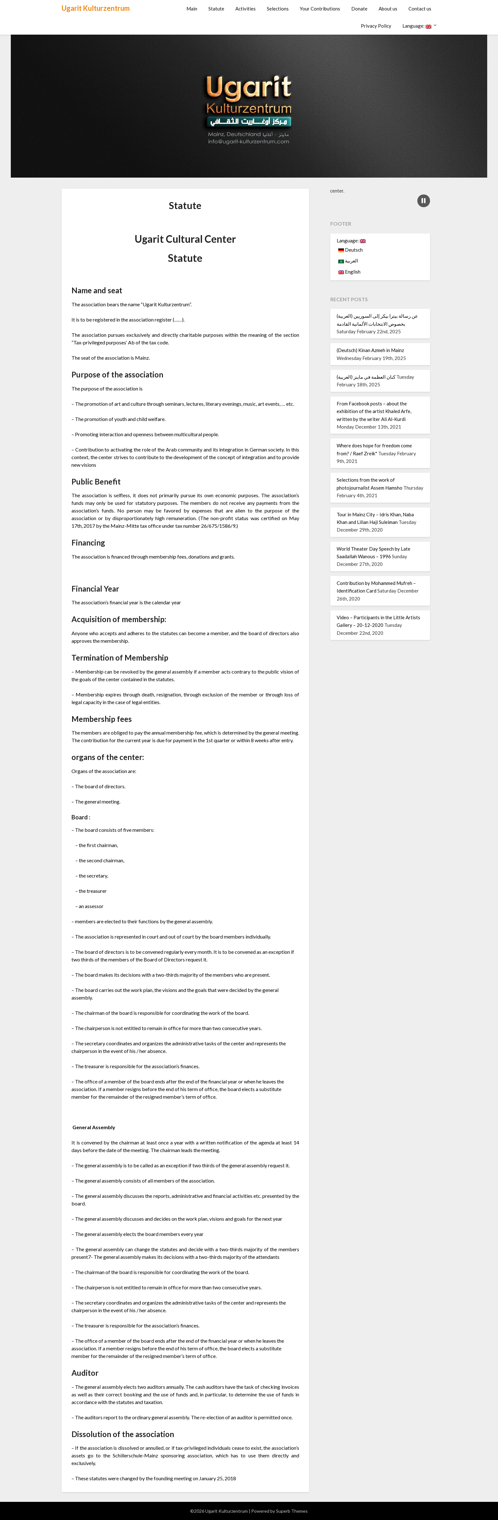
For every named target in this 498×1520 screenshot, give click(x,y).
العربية (348, 260)
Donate (359, 8)
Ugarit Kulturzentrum (96, 8)
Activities (245, 8)
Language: (416, 26)
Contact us (419, 8)
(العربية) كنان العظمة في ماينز (366, 377)
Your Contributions (320, 8)
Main (191, 8)
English (349, 272)
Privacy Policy (376, 26)
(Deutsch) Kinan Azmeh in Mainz (370, 350)
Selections (278, 8)
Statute (216, 8)
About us (388, 8)
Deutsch (350, 250)
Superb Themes (292, 1511)
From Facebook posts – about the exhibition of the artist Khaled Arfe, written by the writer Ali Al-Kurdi (374, 411)
